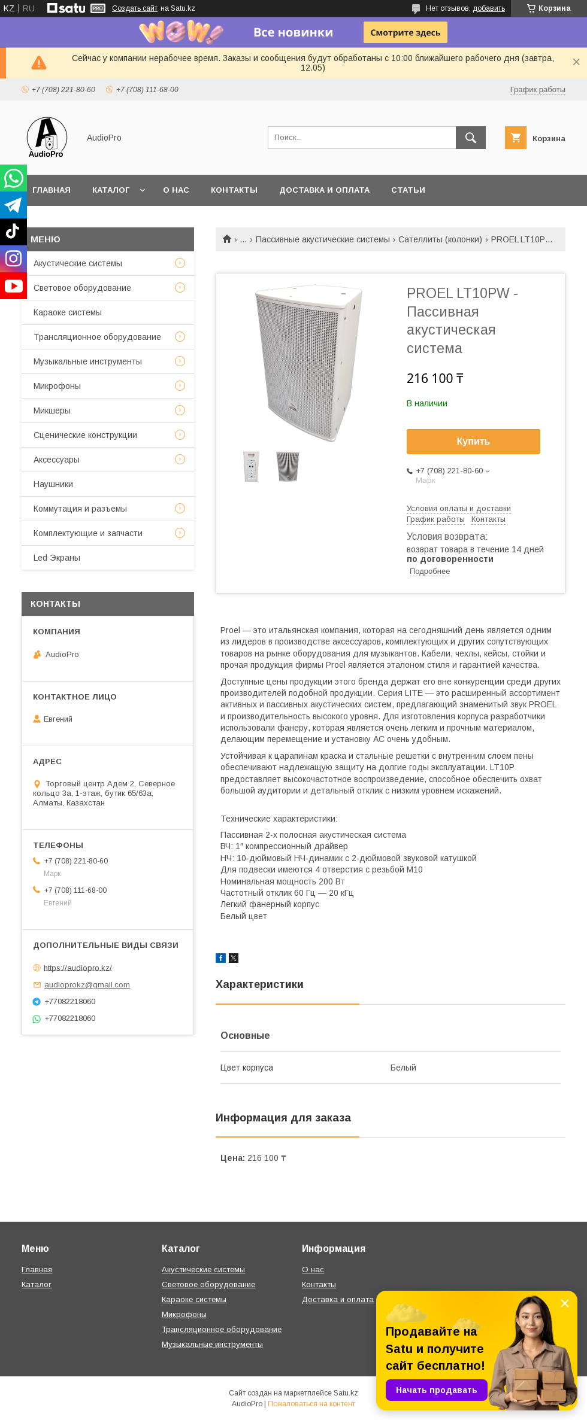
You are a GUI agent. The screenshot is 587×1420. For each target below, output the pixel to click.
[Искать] (471, 137)
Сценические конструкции (85, 435)
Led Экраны (57, 557)
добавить (489, 8)
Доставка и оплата (324, 190)
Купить (474, 441)
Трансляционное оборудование (97, 337)
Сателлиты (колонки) (440, 239)
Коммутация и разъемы (80, 508)
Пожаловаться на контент (311, 1404)
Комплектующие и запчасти (88, 533)
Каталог (110, 190)
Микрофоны (57, 386)
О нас (176, 190)
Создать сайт (135, 8)
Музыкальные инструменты (88, 361)
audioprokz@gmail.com (87, 984)
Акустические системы (78, 263)
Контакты (234, 190)
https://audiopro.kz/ (78, 967)
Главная (51, 190)
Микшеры (52, 410)
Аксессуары (57, 459)
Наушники (53, 484)
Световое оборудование (82, 288)
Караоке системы (68, 312)
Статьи (408, 190)
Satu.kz (346, 1393)
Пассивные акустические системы (323, 239)
